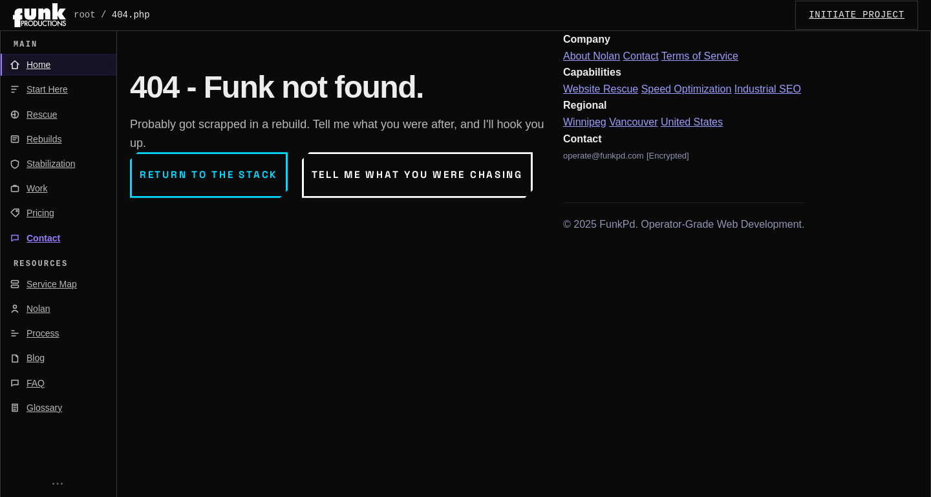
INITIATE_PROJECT (856, 15)
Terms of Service (699, 55)
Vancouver (633, 121)
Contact (641, 55)
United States (692, 121)
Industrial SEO (767, 88)
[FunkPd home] (39, 15)
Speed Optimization (686, 88)
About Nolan (591, 55)
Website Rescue (600, 88)
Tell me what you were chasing (417, 174)
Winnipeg (584, 121)
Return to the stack (209, 174)
